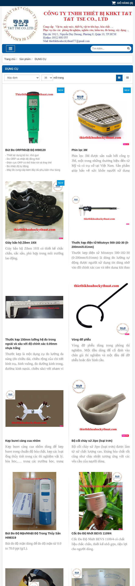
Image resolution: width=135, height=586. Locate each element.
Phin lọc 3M (79, 150)
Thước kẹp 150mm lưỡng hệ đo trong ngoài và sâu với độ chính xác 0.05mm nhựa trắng (31, 344)
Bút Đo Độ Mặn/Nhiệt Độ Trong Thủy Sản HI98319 (33, 535)
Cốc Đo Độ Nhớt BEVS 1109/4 (91, 533)
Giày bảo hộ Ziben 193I (20, 242)
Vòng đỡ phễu (81, 339)
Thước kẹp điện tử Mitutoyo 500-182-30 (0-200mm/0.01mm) (100, 245)
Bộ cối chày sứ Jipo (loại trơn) (92, 440)
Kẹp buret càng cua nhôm (22, 440)
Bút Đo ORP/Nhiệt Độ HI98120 (25, 150)
